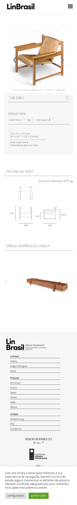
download (43, 120)
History (13, 361)
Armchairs (15, 383)
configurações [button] (15, 495)
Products (14, 378)
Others (13, 407)
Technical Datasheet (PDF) (55, 181)
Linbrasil (14, 356)
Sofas (13, 402)
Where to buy (17, 419)
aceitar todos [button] (38, 495)
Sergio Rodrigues (18, 366)
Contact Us (15, 429)
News (13, 371)
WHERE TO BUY (15, 120)
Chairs (13, 387)
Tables (13, 397)
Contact (14, 414)
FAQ (29, 120)
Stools (13, 392)
